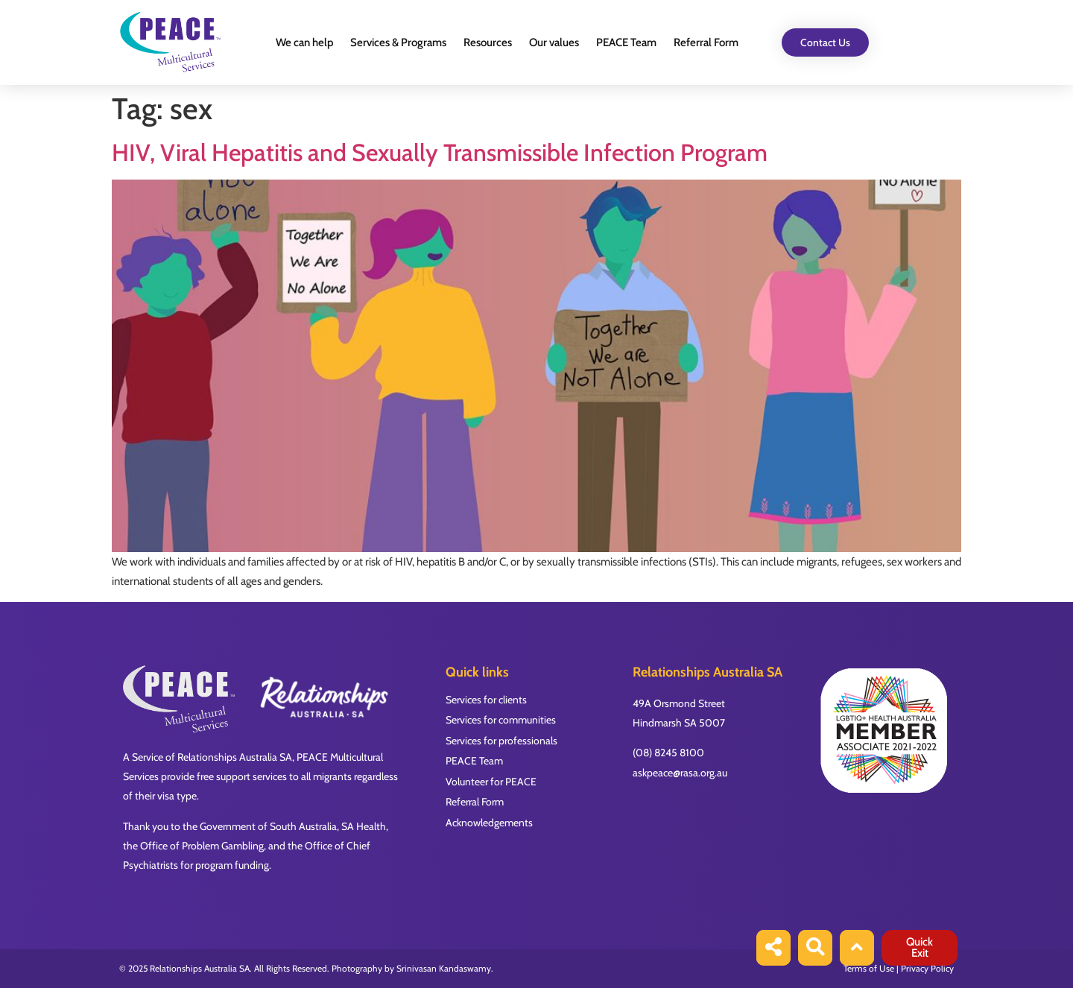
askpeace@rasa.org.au (680, 772)
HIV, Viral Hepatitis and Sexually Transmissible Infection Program (439, 152)
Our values (554, 42)
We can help (304, 42)
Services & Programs (398, 42)
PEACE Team (626, 42)
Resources (487, 42)
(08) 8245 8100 (668, 752)
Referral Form (706, 42)
